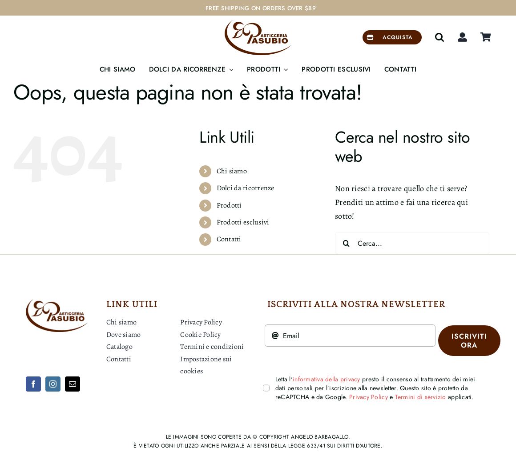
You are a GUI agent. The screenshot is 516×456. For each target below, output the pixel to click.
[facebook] (33, 384)
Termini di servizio (420, 396)
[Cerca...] (412, 243)
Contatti (229, 239)
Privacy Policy (368, 396)
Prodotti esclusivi (243, 222)
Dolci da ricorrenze (245, 188)
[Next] (496, 8)
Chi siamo (232, 171)
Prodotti (229, 205)
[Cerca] (346, 243)
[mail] (72, 384)
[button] (439, 37)
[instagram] (52, 384)
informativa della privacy (326, 379)
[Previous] (485, 8)
